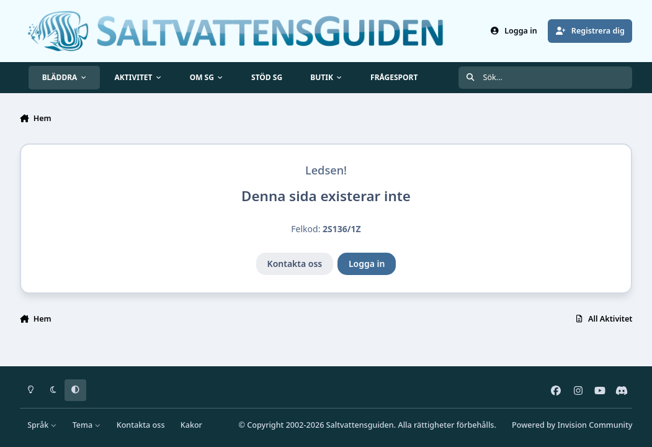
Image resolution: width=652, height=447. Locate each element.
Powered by (572, 425)
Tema (87, 425)
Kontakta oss (295, 263)
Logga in (367, 263)
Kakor (191, 425)
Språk (41, 425)
